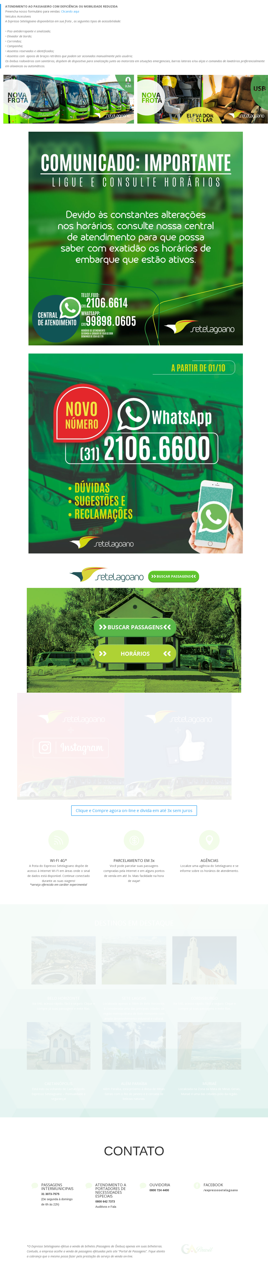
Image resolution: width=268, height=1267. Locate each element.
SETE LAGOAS (134, 998)
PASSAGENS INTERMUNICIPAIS (57, 1186)
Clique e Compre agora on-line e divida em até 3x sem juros (134, 810)
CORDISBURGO (204, 998)
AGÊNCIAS (209, 860)
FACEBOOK (213, 1184)
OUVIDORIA (159, 1184)
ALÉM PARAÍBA (134, 1083)
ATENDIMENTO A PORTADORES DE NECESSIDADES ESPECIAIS (110, 1190)
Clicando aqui (70, 11)
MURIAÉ (209, 1083)
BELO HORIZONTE (63, 998)
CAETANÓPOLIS (58, 1083)
